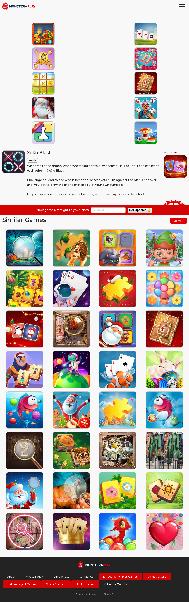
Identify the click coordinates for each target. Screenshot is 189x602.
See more (178, 220)
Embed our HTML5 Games (120, 576)
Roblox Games (85, 584)
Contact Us (86, 576)
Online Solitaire (156, 576)
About (11, 576)
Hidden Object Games (21, 584)
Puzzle (32, 160)
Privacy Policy (34, 576)
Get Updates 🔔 (140, 210)
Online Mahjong (56, 584)
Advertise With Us (116, 584)
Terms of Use (60, 576)
